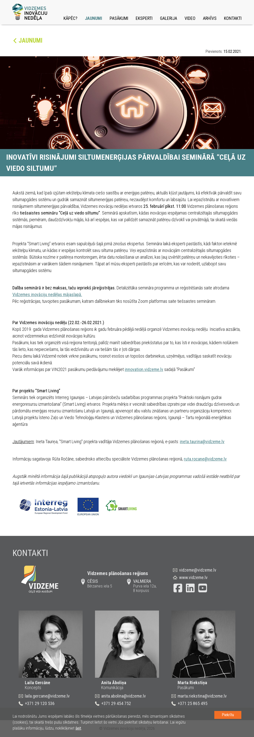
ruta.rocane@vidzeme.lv (205, 458)
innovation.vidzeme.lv (144, 369)
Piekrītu (228, 714)
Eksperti (144, 18)
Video (190, 18)
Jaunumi (93, 18)
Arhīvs (210, 18)
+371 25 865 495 (192, 703)
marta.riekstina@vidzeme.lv (202, 696)
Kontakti (233, 18)
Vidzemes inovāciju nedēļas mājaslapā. (47, 294)
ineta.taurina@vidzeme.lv (202, 441)
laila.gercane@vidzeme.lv (47, 696)
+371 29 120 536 (40, 703)
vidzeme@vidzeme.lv (197, 570)
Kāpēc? (70, 18)
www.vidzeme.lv (193, 577)
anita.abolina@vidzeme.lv (123, 696)
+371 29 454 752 (116, 703)
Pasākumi (119, 18)
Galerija (168, 18)
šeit (78, 728)
